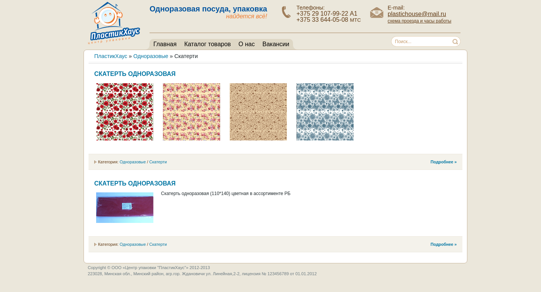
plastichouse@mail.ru (417, 14)
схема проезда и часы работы (419, 21)
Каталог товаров (207, 44)
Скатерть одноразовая (135, 74)
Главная (165, 44)
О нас (246, 44)
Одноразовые (132, 162)
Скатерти (158, 162)
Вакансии (276, 44)
